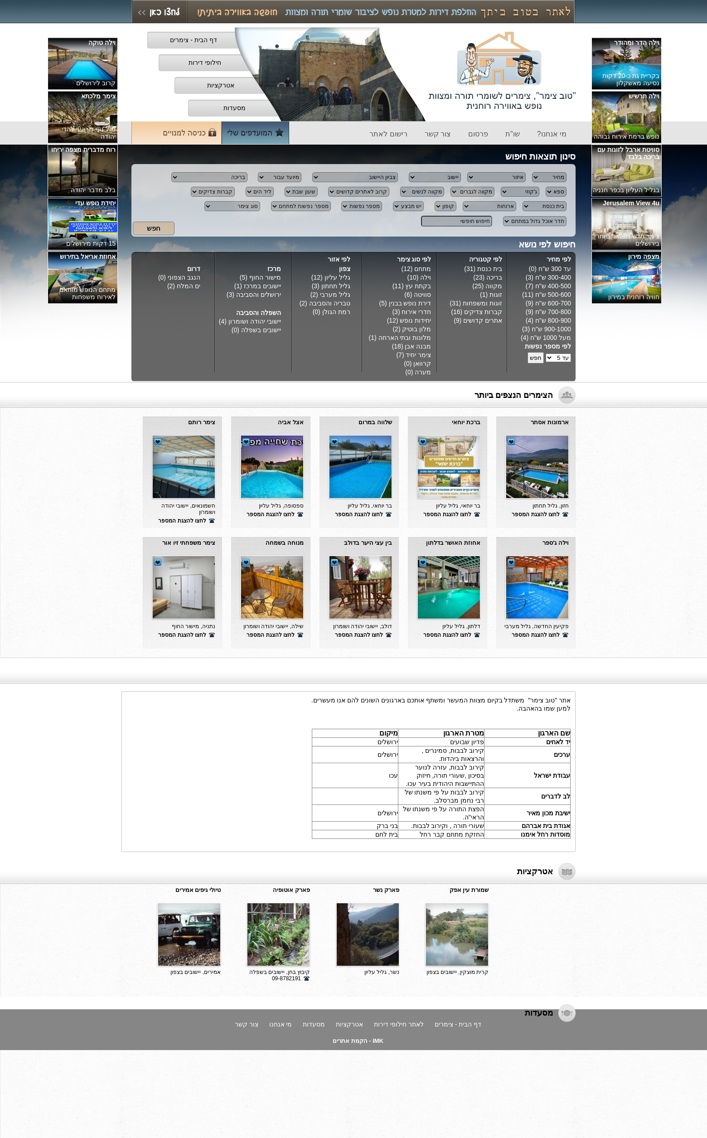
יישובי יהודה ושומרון (254, 321)
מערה (423, 372)
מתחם (422, 268)
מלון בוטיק (416, 329)
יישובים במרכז (262, 286)
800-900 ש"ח (553, 320)
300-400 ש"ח (553, 277)
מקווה (493, 286)
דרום (193, 268)
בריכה (494, 277)
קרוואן (422, 363)
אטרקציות (349, 1024)
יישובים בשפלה (261, 330)
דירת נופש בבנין (410, 303)
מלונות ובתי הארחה (404, 337)
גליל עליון (337, 277)
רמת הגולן (336, 311)
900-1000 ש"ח (551, 329)
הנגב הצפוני (183, 277)
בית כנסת (489, 268)
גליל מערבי (335, 294)
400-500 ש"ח (553, 286)
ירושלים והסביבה (258, 294)
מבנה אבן (418, 346)
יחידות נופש (415, 320)
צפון (344, 268)
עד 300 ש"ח (554, 268)
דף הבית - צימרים (458, 1024)
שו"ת (512, 134)
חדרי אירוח (416, 311)
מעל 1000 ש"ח (550, 337)
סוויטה (422, 294)
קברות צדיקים (483, 311)
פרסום (478, 134)
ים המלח (188, 286)
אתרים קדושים (482, 320)
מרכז (274, 268)
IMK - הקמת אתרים (358, 1040)
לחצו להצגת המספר (536, 514)
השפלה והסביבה (258, 312)
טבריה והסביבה (329, 303)
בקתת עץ (418, 286)
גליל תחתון (335, 286)
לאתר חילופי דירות (399, 1024)
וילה (425, 277)
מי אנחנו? (552, 134)
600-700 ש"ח (553, 303)
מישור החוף (265, 277)
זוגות (495, 294)
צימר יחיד (418, 354)
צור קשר (246, 1024)
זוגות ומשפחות (482, 303)
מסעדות (314, 1024)
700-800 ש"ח (553, 311)
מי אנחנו (280, 1024)
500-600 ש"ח (553, 294)
